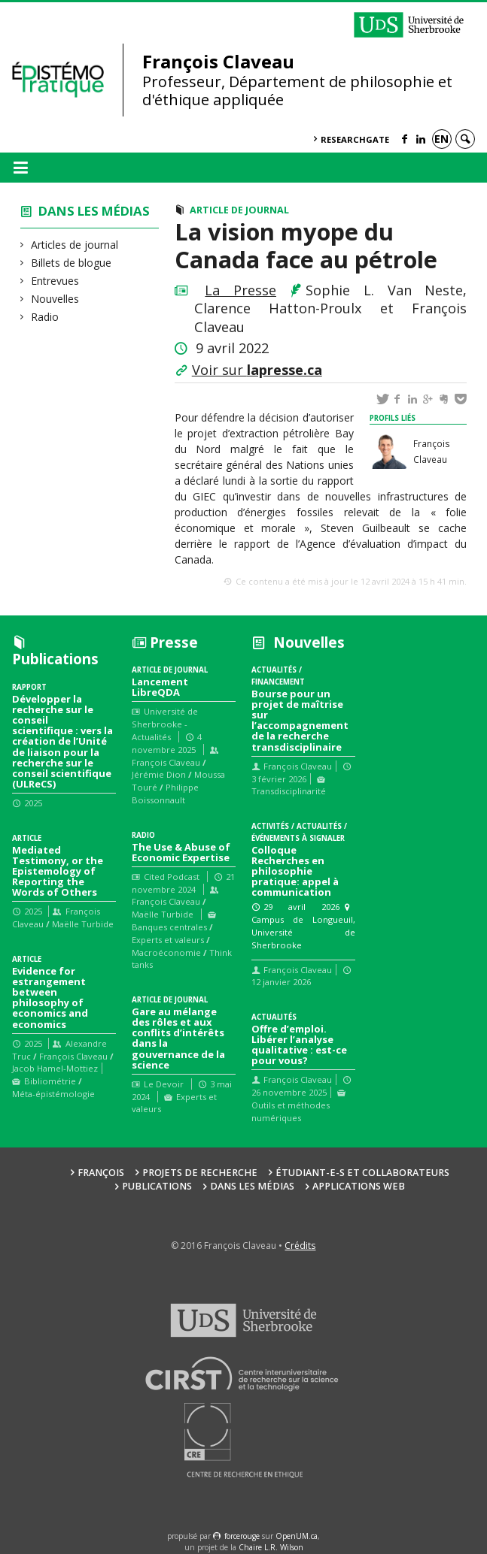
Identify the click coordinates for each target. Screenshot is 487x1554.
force (242, 1536)
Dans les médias (94, 210)
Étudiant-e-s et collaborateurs (362, 1172)
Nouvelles (55, 299)
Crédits (300, 1245)
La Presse (240, 290)
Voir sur (257, 370)
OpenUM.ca (296, 1536)
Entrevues (55, 281)
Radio (45, 317)
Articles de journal (75, 244)
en (441, 139)
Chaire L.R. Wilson (271, 1547)
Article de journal (239, 210)
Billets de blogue (71, 262)
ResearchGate (355, 139)
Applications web (358, 1186)
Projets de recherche (199, 1172)
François (101, 1172)
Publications (157, 1186)
